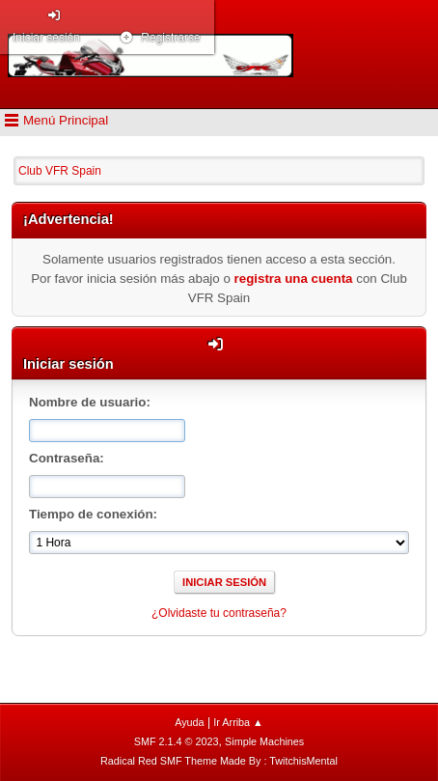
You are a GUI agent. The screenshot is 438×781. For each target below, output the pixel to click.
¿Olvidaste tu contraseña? (219, 613)
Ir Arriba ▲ (237, 722)
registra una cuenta (293, 278)
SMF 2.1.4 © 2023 (176, 741)
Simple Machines (264, 741)
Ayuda (189, 722)
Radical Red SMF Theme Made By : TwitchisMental (219, 761)
